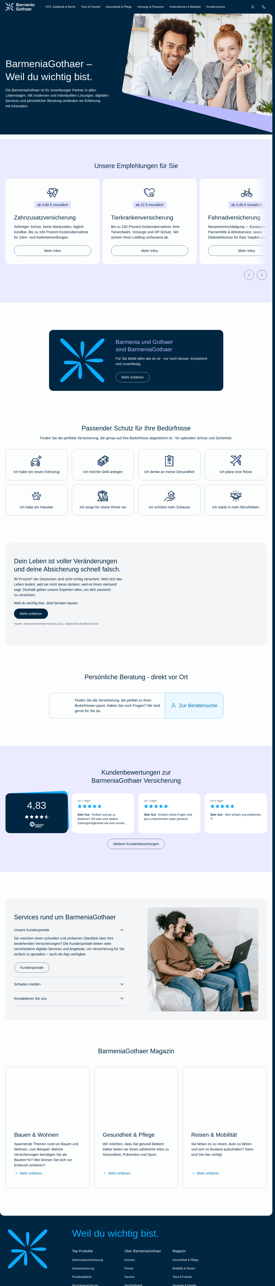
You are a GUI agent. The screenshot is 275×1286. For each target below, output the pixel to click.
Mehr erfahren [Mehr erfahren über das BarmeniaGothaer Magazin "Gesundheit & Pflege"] (117, 1173)
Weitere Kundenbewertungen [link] (136, 844)
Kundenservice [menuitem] (215, 6)
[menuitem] (253, 7)
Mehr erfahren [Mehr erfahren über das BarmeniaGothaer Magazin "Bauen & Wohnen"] (28, 1173)
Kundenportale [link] (31, 968)
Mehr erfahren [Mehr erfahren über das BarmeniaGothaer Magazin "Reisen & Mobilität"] (205, 1173)
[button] (36, 464)
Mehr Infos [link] (52, 251)
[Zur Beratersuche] (194, 705)
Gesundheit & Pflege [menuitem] (119, 6)
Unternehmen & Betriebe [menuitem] (185, 6)
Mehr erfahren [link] (132, 377)
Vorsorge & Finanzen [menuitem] (150, 6)
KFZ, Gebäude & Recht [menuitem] (60, 6)
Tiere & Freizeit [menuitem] (90, 6)
